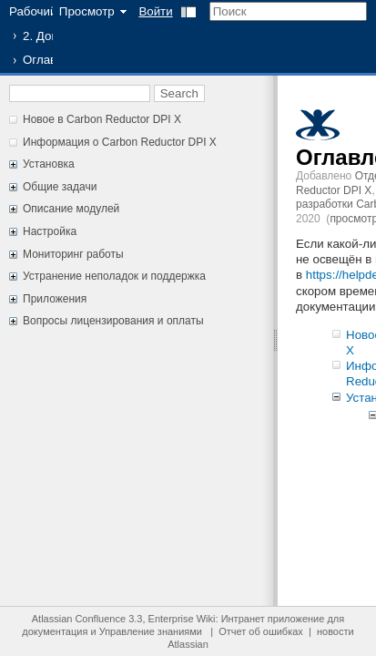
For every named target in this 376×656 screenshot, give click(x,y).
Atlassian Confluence (79, 618)
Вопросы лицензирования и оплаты (113, 320)
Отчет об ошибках (260, 631)
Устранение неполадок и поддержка (114, 276)
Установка (49, 164)
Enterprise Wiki (182, 618)
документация (54, 631)
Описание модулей (71, 208)
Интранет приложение (273, 618)
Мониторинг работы (73, 254)
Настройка (49, 231)
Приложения (54, 298)
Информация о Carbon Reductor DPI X (120, 142)
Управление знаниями (150, 631)
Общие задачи (60, 186)
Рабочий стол (47, 11)
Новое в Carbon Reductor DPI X (102, 119)
